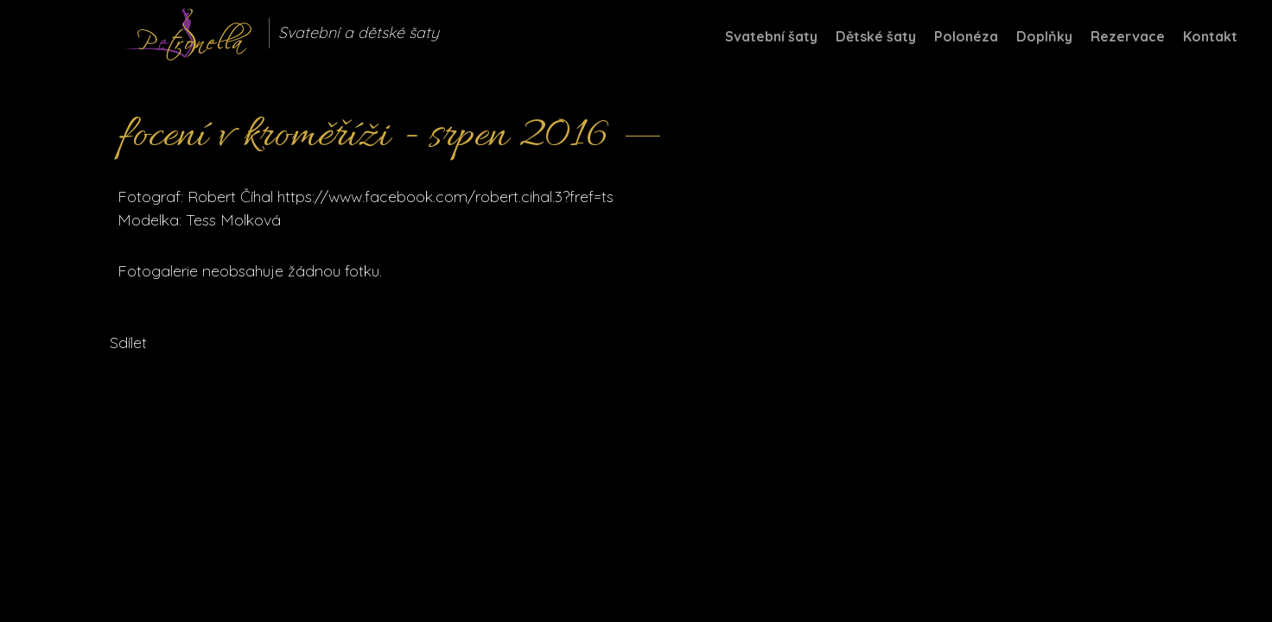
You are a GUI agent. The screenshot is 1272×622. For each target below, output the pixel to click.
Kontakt (1210, 36)
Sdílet (128, 342)
